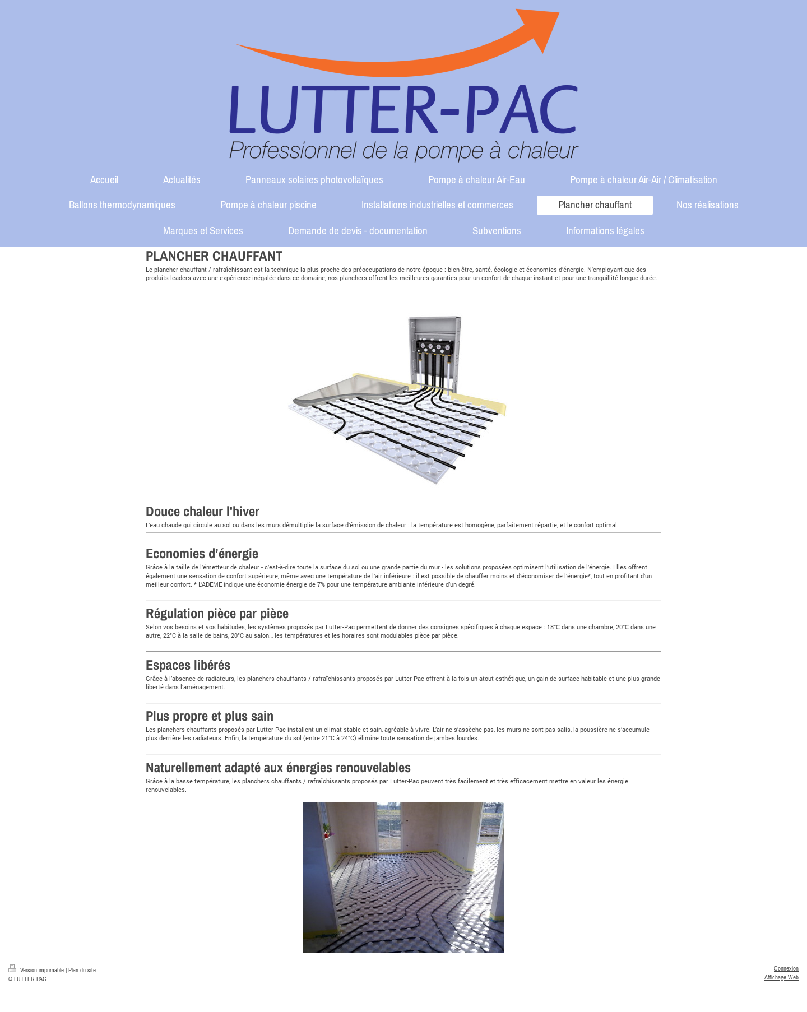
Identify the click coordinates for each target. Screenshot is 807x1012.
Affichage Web (781, 977)
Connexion (786, 968)
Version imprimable (37, 970)
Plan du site (82, 970)
